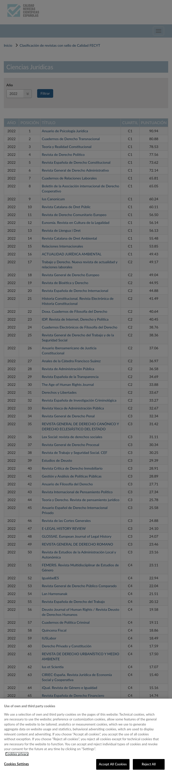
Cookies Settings (16, 764)
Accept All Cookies (113, 764)
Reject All (149, 764)
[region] (86, 736)
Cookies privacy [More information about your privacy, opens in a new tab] (16, 754)
